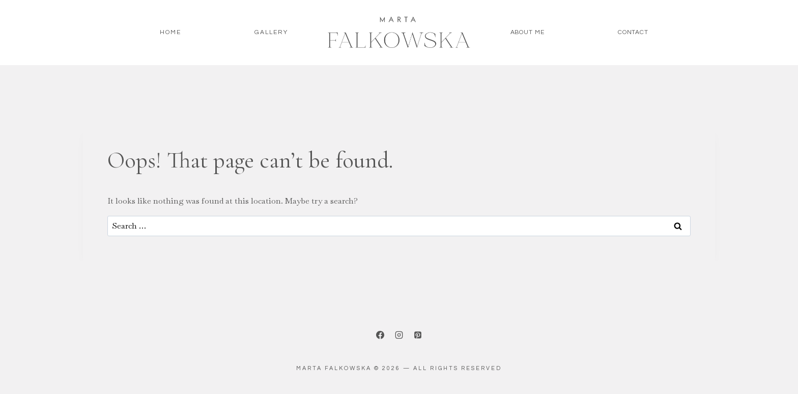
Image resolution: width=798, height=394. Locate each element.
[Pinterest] (418, 335)
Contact (633, 32)
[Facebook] (380, 335)
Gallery (271, 32)
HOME (170, 32)
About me (527, 32)
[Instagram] (399, 335)
